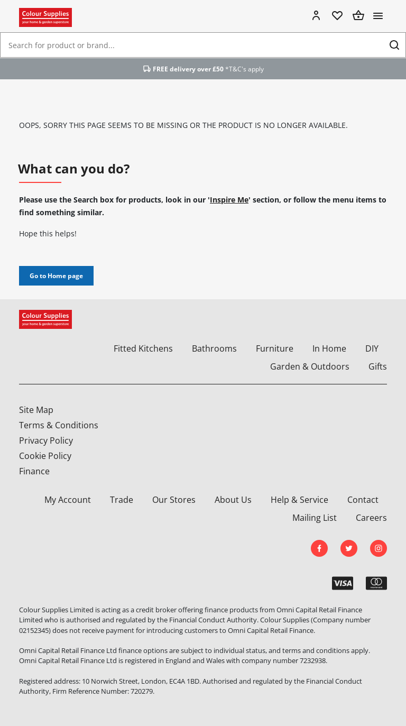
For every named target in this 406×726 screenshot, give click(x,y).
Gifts (377, 366)
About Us (233, 500)
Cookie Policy (45, 456)
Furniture (274, 348)
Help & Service (299, 500)
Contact (363, 500)
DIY (372, 348)
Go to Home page (56, 275)
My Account (67, 500)
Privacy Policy (46, 440)
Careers (371, 517)
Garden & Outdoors (309, 366)
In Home (329, 348)
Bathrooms (214, 348)
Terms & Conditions (58, 425)
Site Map (36, 410)
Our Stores (174, 500)
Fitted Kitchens (143, 348)
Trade (121, 500)
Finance (34, 471)
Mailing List (314, 517)
